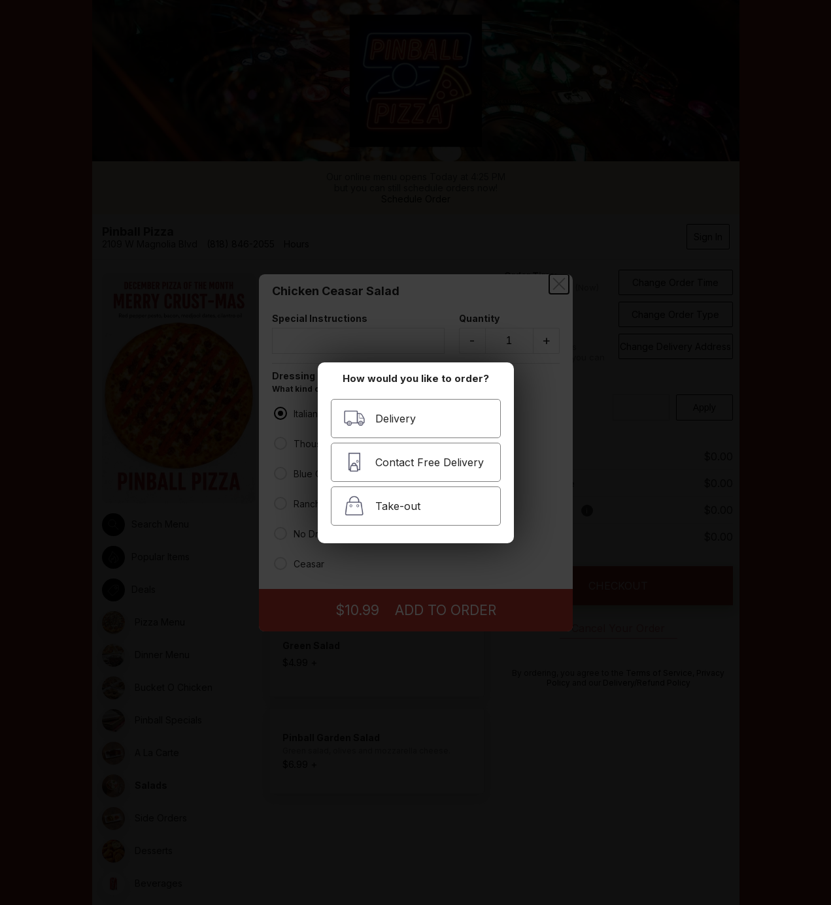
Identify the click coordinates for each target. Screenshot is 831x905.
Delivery (379, 418)
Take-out (381, 506)
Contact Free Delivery (413, 462)
